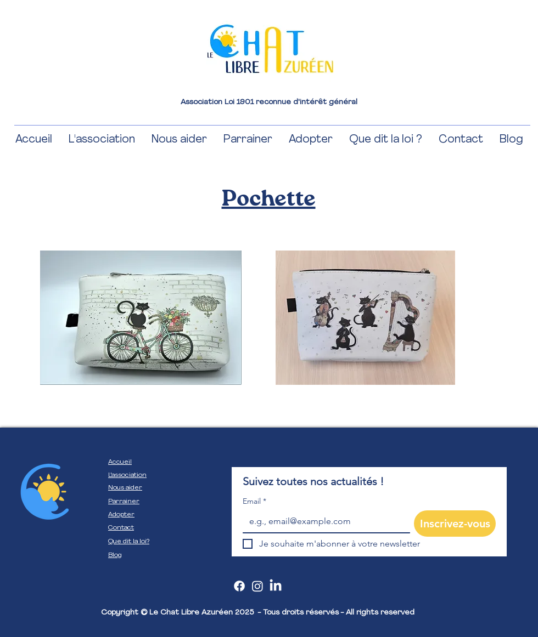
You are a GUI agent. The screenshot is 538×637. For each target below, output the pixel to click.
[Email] (323, 521)
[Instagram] (257, 586)
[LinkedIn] (275, 586)
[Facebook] (239, 586)
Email (254, 501)
